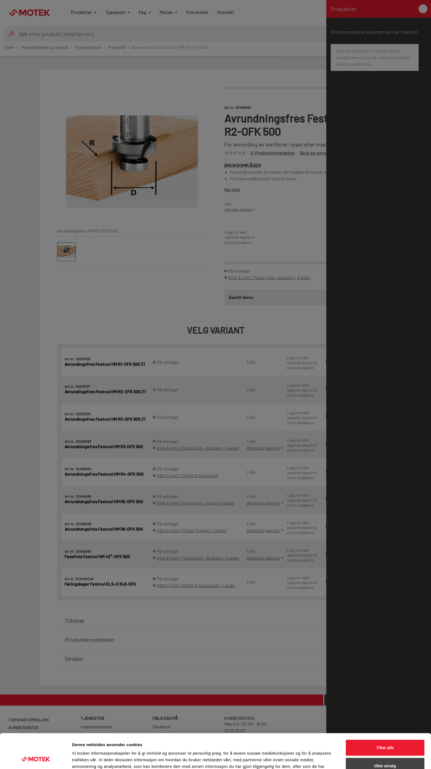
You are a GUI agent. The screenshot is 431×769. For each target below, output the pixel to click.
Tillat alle (385, 715)
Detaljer (292, 758)
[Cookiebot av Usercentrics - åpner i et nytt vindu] (36, 758)
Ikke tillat (385, 751)
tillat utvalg (385, 733)
